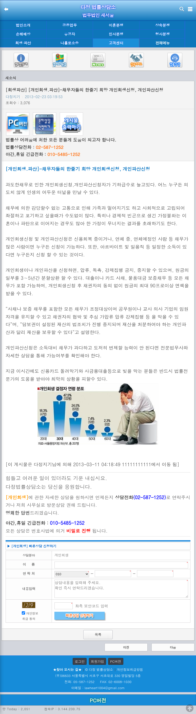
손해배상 (23, 34)
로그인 (80, 661)
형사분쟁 (162, 34)
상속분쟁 (162, 25)
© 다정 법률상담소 (99, 669)
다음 (173, 647)
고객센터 (116, 42)
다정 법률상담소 (98, 7)
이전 (126, 647)
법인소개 (23, 25)
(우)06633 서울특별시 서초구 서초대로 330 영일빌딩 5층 (98, 675)
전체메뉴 (162, 43)
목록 (98, 634)
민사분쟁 (116, 34)
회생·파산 (23, 42)
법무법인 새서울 (98, 15)
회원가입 (97, 661)
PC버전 (115, 661)
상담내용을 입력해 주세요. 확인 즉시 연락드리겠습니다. (121, 589)
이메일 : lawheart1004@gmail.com (98, 687)
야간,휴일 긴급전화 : (43, 154)
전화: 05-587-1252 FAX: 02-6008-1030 (98, 681)
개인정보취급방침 (130, 669)
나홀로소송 (70, 42)
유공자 (69, 34)
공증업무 (69, 25)
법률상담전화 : (34, 147)
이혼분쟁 (116, 25)
